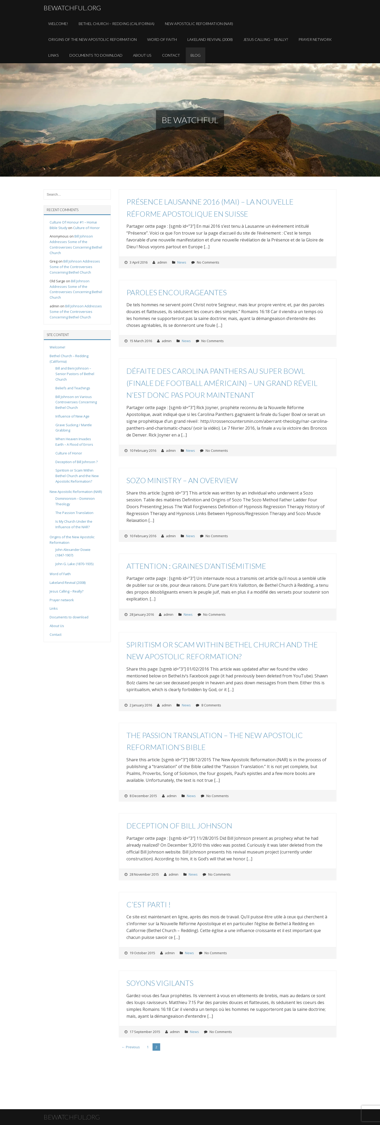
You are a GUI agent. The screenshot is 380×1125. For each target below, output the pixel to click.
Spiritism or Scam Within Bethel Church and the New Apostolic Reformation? (77, 476)
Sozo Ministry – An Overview (182, 480)
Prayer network (62, 600)
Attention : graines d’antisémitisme (196, 565)
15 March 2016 (141, 340)
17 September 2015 (145, 1031)
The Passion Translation (74, 512)
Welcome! (58, 23)
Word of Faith (162, 39)
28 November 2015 (144, 874)
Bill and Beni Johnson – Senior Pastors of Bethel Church (74, 374)
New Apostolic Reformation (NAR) (199, 23)
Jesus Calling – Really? (265, 39)
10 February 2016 (143, 450)
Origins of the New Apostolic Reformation (92, 39)
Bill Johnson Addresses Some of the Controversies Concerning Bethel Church (75, 267)
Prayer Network (315, 39)
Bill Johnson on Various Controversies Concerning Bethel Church (76, 402)
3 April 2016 (139, 262)
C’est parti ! (148, 904)
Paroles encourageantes (176, 292)
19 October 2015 (142, 953)
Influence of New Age (72, 416)
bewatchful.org (72, 8)
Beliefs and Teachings (72, 388)
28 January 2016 (142, 614)
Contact (171, 55)
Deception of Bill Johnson (179, 825)
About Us (142, 55)
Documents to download (95, 55)
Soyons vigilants (159, 982)
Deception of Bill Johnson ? (76, 461)
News (181, 262)
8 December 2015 (143, 795)
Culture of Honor (86, 227)
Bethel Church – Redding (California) (116, 23)
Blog (196, 55)
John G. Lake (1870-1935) (74, 563)
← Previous (131, 1047)
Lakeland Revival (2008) (210, 39)
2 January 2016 (141, 705)
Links (53, 55)
